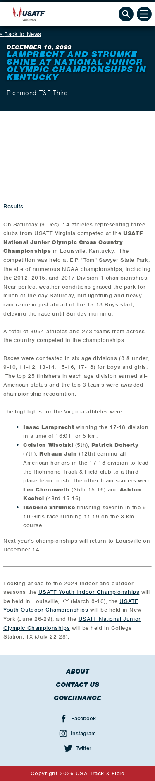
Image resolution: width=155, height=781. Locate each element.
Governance (77, 698)
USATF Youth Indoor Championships (88, 592)
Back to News (22, 34)
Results (13, 206)
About (77, 671)
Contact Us (77, 684)
